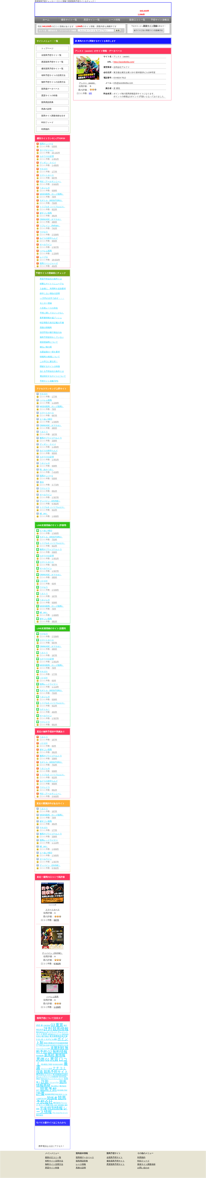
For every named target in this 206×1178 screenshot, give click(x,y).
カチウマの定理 (47, 156)
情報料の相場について (50, 357)
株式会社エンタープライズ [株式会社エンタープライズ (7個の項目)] (46, 1032)
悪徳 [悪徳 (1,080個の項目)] (40, 1059)
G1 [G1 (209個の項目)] (47, 1059)
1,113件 (55, 687)
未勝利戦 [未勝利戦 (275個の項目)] (57, 1048)
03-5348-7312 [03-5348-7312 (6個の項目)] (62, 1090)
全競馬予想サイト (115, 1157)
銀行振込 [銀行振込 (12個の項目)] (45, 1036)
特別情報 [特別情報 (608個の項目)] (55, 1108)
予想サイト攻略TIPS (49, 381)
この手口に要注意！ (49, 361)
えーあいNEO (46, 419)
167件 (54, 434)
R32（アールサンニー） (51, 181)
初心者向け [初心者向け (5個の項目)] (55, 1086)
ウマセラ (44, 232)
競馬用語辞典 (47, 102)
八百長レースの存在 (49, 308)
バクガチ (44, 581)
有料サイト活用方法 (54, 1161)
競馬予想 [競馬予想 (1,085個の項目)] (48, 1089)
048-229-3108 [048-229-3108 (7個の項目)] (44, 1045)
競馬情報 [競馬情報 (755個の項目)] (61, 1029)
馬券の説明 (46, 109)
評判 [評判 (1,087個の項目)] (48, 1028)
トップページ (47, 48)
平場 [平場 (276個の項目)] (43, 1108)
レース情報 (81, 1164)
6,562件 (55, 503)
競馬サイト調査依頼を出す (53, 115)
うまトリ (44, 431)
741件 (54, 228)
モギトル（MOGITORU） (51, 200)
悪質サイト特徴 (52, 1168)
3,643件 (55, 184)
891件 (54, 491)
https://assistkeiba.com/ (123, 62)
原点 (42, 482)
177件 (54, 171)
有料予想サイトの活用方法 (53, 75)
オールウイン (46, 244)
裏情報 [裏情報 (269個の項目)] (60, 1055)
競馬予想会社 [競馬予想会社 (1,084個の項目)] (51, 1099)
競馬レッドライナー (49, 684)
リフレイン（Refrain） (50, 225)
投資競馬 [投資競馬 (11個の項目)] (40, 1056)
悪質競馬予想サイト (116, 1164)
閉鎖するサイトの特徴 (50, 366)
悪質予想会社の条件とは (51, 279)
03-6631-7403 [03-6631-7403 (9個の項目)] (46, 1064)
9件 (90, 93)
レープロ (44, 257)
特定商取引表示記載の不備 (52, 322)
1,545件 (55, 422)
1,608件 (55, 516)
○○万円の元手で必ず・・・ (52, 298)
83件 (54, 583)
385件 (54, 222)
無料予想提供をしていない (52, 337)
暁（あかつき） (47, 469)
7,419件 (55, 472)
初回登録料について (49, 342)
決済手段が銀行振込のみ (51, 332)
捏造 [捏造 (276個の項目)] (39, 1072)
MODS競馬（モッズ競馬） (52, 194)
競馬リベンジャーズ (49, 263)
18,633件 (56, 260)
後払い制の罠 (46, 347)
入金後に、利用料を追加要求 (53, 288)
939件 (54, 190)
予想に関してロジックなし (52, 313)
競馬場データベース (50, 89)
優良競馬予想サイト (116, 1161)
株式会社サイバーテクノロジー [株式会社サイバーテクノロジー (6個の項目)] (52, 1079)
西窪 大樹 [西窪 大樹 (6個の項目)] (53, 1105)
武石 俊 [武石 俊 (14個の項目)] (39, 1025)
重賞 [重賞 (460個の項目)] (59, 1025)
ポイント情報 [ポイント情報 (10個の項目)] (44, 1105)
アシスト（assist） (87, 83)
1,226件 (55, 253)
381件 (54, 216)
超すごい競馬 (46, 213)
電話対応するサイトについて (53, 376)
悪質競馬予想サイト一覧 (52, 62)
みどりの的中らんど (49, 238)
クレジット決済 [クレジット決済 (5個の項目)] (46, 1068)
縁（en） (44, 513)
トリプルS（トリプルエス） (52, 207)
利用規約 (45, 129)
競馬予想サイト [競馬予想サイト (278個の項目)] (56, 1072)
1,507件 (55, 247)
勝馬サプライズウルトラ (51, 438)
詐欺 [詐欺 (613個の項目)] (45, 1081)
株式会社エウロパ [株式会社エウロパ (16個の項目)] (44, 1074)
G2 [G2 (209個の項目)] (49, 1052)
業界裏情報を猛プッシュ (51, 318)
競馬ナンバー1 (46, 144)
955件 (54, 241)
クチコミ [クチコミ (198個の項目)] (59, 1068)
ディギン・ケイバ (48, 162)
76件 (54, 197)
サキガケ (44, 169)
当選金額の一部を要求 (50, 352)
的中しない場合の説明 (50, 293)
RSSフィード (47, 122)
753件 (54, 203)
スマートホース (47, 175)
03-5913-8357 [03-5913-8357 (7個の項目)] (58, 1064)
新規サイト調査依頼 (146, 1164)
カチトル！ (45, 709)
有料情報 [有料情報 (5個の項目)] (61, 1105)
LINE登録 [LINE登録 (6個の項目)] (46, 1025)
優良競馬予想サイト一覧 (52, 68)
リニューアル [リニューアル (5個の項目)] (54, 1082)
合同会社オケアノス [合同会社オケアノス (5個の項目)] (54, 1034)
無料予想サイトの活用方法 (53, 82)
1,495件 (55, 165)
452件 (54, 266)
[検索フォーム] (95, 30)
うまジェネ (45, 188)
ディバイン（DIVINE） (50, 501)
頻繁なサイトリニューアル (52, 284)
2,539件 (55, 234)
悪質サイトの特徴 (49, 95)
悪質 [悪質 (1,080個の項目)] (54, 1059)
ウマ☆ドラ (45, 488)
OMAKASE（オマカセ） (51, 219)
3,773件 (55, 485)
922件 (54, 209)
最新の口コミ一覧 (53, 1157)
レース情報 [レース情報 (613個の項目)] (51, 1110)
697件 (54, 178)
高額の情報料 (46, 327)
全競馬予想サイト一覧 (51, 55)
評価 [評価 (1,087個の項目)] (40, 1093)
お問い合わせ (143, 1168)
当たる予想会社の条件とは (52, 371)
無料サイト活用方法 (54, 1164)
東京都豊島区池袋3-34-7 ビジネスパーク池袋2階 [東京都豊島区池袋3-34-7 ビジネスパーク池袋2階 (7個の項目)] (52, 1075)
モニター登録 (46, 303)
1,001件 (55, 159)
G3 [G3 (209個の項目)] (53, 1025)
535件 (54, 146)
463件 (54, 712)
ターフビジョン (47, 150)
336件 (54, 441)
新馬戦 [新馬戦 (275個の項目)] (49, 1055)
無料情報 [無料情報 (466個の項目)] (60, 1051)
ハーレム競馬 (46, 251)
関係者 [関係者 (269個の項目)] (52, 1098)
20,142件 (56, 153)
